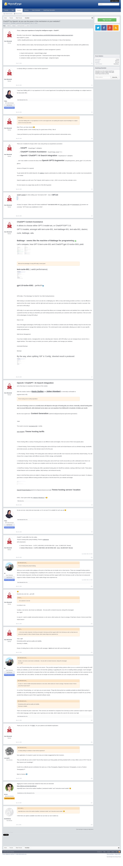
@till (33, 725)
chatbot (8, 25)
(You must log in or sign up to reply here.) (84, 829)
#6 (91, 215)
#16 (91, 778)
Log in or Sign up (114, 1)
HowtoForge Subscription (49, 10)
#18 (91, 824)
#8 (91, 504)
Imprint (108, 851)
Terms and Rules (110, 854)
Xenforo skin (6, 851)
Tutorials (6, 10)
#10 (91, 557)
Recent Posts (19, 13)
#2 (91, 85)
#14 (91, 720)
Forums (19, 10)
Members (26, 10)
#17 (91, 802)
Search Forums (8, 13)
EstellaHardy (20, 793)
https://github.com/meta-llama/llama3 (26, 786)
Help (104, 851)
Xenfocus (12, 851)
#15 (91, 742)
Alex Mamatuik (26, 23)
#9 (91, 531)
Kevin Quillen (38, 391)
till (4, 573)
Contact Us (99, 851)
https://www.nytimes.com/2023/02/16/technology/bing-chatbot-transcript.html (52, 35)
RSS (119, 851)
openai (27, 25)
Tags (13, 10)
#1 (91, 63)
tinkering (35, 497)
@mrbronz (41, 497)
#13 (91, 652)
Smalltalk (13, 23)
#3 (91, 112)
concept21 (7, 758)
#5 (91, 189)
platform (42, 173)
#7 (91, 376)
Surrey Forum (118, 856)
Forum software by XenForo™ (15, 854)
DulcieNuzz (116, 64)
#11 (91, 586)
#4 (91, 138)
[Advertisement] (107, 91)
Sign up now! (107, 20)
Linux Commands (36, 10)
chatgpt (13, 25)
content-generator (21, 25)
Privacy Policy (117, 854)
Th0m (5, 101)
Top (116, 851)
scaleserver (46, 539)
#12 (91, 623)
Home (113, 851)
